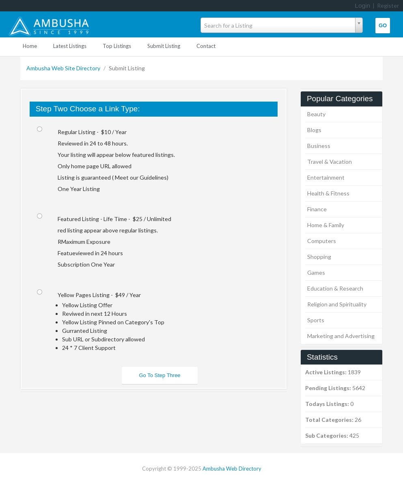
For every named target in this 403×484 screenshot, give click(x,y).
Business (318, 145)
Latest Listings (69, 46)
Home (30, 46)
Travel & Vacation (329, 161)
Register (388, 5)
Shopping (319, 256)
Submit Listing (163, 46)
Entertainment (326, 177)
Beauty (316, 114)
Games (316, 272)
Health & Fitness (328, 193)
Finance (317, 209)
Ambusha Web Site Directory (63, 68)
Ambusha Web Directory (232, 468)
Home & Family (325, 224)
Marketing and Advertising (341, 335)
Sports (315, 320)
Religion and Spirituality (336, 304)
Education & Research (335, 288)
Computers (321, 240)
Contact (206, 46)
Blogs (314, 129)
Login (362, 5)
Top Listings (117, 46)
